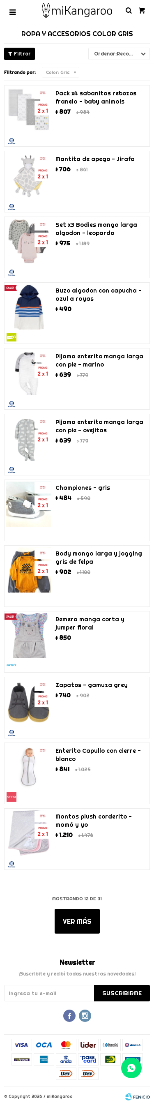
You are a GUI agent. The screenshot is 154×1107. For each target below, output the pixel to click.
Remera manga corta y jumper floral (89, 623)
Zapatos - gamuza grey (91, 685)
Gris (58, 72)
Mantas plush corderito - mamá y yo (93, 820)
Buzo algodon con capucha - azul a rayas (98, 294)
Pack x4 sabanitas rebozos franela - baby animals (95, 97)
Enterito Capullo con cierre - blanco (98, 755)
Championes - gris (82, 487)
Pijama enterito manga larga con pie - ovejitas (99, 426)
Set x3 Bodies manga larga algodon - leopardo (96, 229)
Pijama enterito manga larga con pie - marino (99, 360)
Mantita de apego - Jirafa (95, 159)
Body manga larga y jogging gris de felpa (98, 557)
